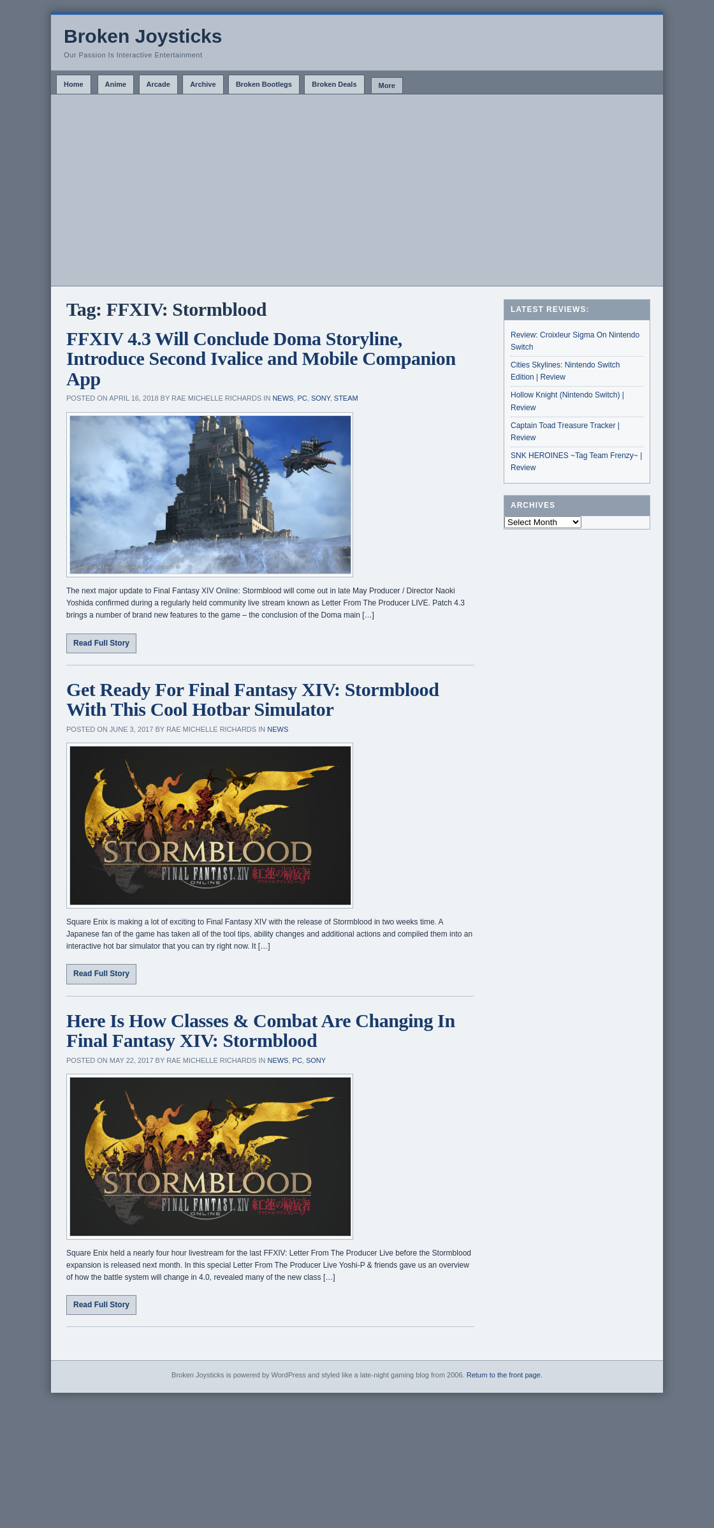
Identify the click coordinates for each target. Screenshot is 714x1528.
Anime (116, 84)
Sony (320, 398)
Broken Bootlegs (264, 84)
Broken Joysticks (143, 36)
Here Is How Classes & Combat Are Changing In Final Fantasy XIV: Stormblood (260, 1030)
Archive (202, 84)
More (387, 85)
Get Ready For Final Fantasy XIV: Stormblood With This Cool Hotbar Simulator (252, 699)
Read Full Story (101, 643)
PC (302, 398)
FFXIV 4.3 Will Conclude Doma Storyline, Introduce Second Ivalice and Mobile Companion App (261, 358)
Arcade (158, 84)
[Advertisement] (357, 190)
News (282, 398)
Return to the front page (504, 1375)
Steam (346, 398)
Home (74, 84)
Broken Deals (334, 84)
